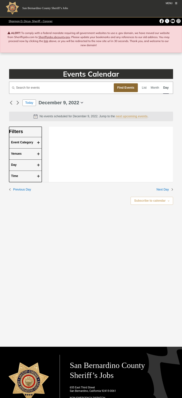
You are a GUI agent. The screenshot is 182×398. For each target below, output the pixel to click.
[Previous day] (11, 103)
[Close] (174, 33)
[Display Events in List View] (144, 87)
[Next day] (18, 103)
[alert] (91, 116)
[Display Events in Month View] (155, 87)
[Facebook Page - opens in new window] (161, 21)
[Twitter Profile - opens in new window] (167, 21)
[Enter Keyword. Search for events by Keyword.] (61, 87)
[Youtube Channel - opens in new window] (173, 21)
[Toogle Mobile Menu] (171, 3)
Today (29, 102)
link (46, 41)
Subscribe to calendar (150, 200)
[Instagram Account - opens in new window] (178, 21)
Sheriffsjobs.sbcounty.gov (54, 37)
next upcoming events (131, 116)
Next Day (165, 189)
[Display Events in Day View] (166, 87)
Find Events (125, 87)
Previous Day (20, 189)
